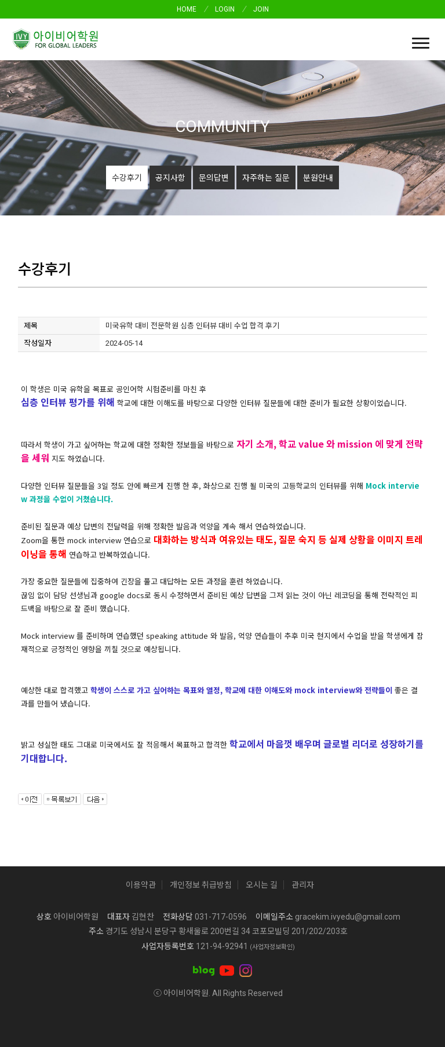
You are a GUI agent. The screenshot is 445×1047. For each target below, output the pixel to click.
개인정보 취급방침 (201, 884)
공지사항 (170, 177)
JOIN (261, 9)
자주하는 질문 (266, 177)
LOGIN (225, 9)
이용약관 (141, 884)
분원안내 (318, 177)
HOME (186, 9)
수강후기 (127, 177)
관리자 (302, 884)
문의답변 (214, 177)
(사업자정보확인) (272, 947)
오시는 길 (262, 884)
